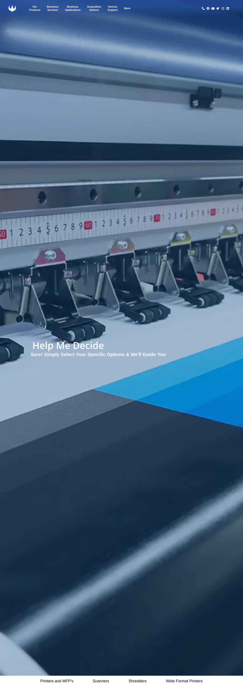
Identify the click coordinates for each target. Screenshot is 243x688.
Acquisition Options (94, 8)
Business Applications (73, 8)
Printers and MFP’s (56, 681)
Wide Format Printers (184, 681)
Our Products (34, 8)
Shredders (138, 681)
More (127, 8)
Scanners (101, 681)
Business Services (52, 8)
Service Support (113, 8)
